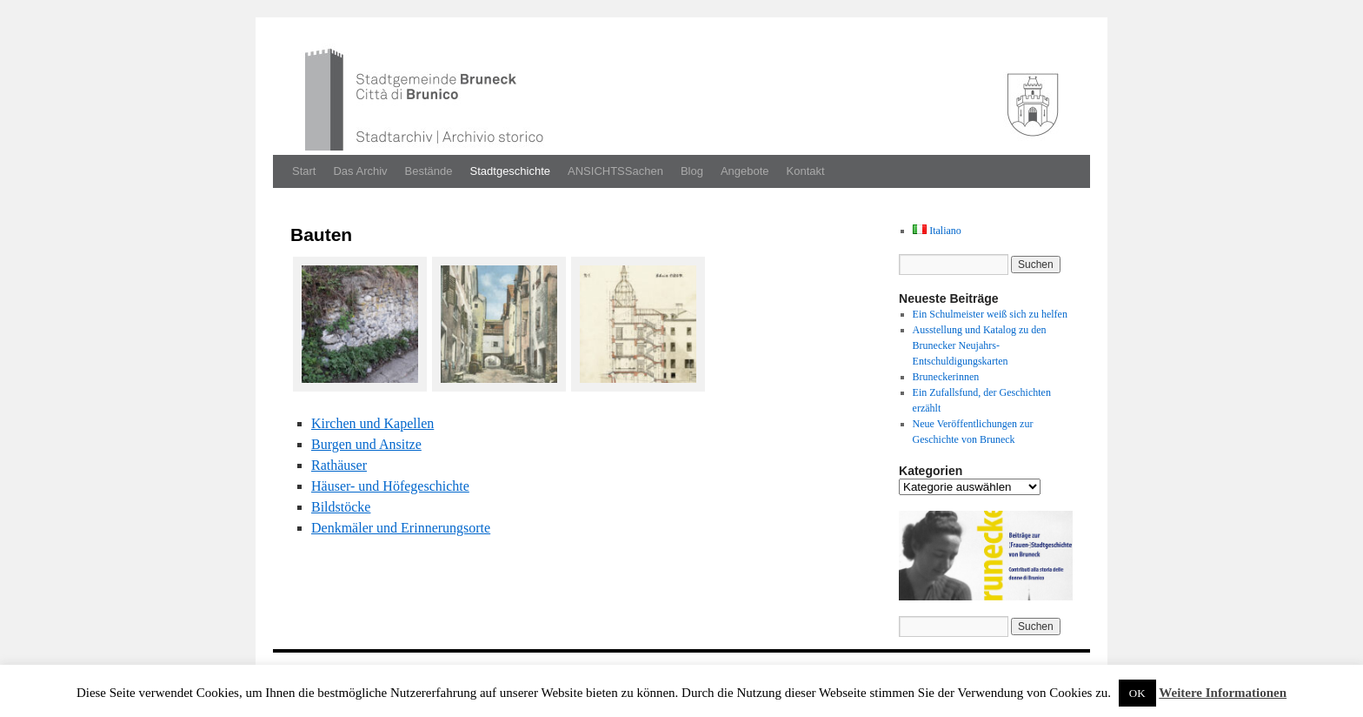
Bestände (429, 171)
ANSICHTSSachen (615, 171)
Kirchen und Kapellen (372, 423)
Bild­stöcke (340, 506)
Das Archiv (360, 171)
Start (304, 171)
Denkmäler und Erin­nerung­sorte (400, 527)
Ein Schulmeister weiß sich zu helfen (990, 314)
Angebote (745, 171)
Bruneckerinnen (946, 377)
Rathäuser (339, 465)
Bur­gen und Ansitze (366, 444)
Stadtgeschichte (510, 171)
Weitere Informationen (1223, 693)
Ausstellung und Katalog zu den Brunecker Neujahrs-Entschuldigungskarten (980, 345)
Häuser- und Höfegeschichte (390, 486)
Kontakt (806, 171)
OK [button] (1137, 693)
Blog (692, 171)
